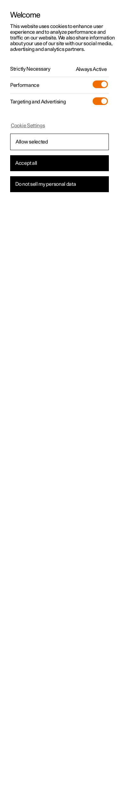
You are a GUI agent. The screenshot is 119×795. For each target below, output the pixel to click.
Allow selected (32, 141)
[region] (59, 397)
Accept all (26, 163)
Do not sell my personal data (45, 184)
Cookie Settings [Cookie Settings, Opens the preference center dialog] (28, 125)
